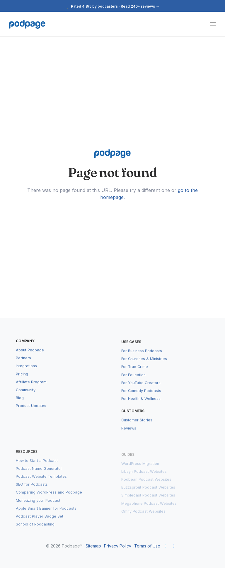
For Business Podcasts (141, 357)
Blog (20, 402)
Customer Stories (136, 427)
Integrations (26, 371)
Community (25, 394)
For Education (133, 381)
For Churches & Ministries (144, 365)
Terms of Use (147, 545)
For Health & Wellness (141, 405)
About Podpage (30, 355)
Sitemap (93, 545)
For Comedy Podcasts (141, 397)
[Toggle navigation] (213, 24)
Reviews (128, 435)
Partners (23, 362)
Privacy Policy (117, 545)
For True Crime (134, 373)
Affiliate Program (31, 387)
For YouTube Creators (141, 389)
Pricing (22, 379)
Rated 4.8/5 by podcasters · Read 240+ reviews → (112, 6)
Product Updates (31, 411)
